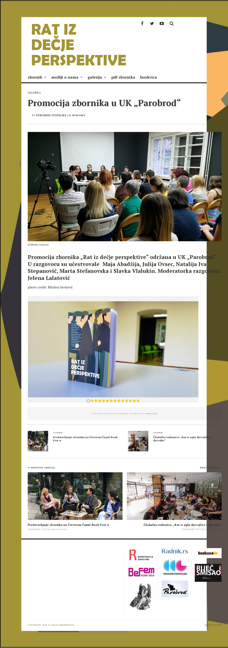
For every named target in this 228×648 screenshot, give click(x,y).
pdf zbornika (123, 77)
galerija (95, 77)
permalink (151, 413)
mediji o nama (64, 77)
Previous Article (43, 467)
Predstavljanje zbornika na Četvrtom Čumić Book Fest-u (85, 438)
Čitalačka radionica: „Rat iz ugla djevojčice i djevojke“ (182, 438)
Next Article (209, 467)
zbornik (35, 77)
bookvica (148, 77)
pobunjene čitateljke (51, 115)
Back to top (212, 625)
